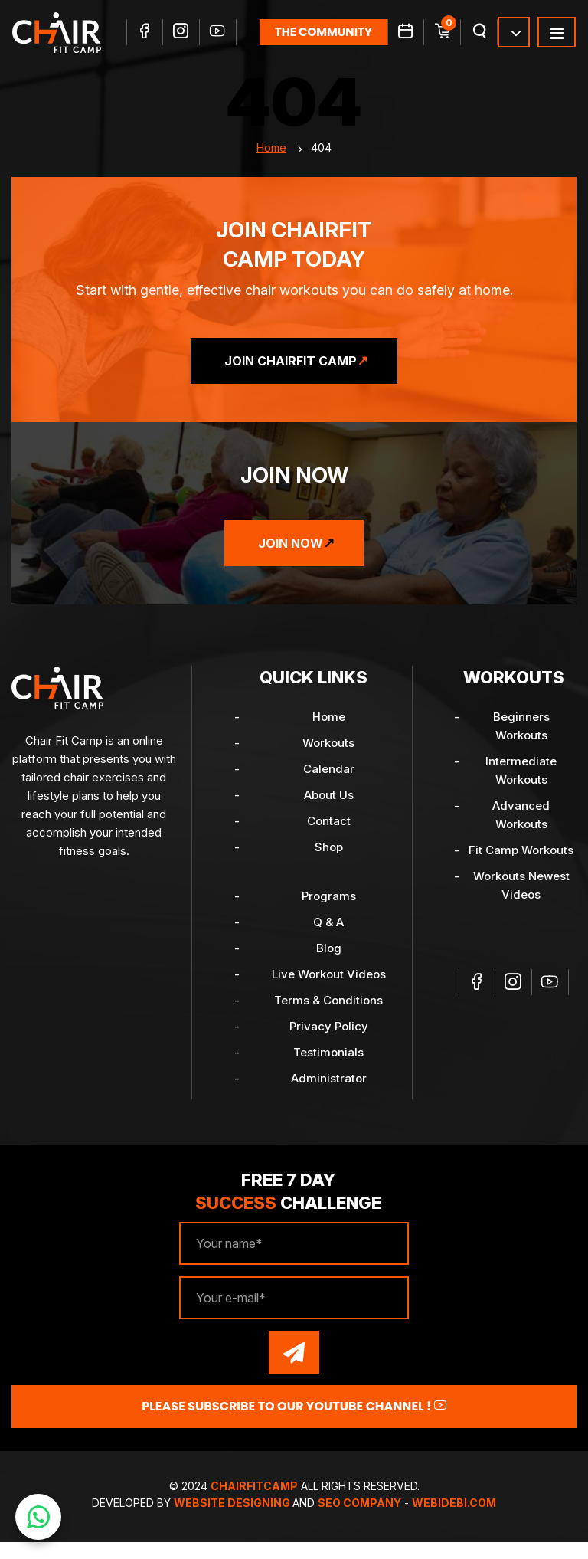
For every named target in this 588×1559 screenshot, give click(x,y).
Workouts (328, 759)
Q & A (328, 939)
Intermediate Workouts (521, 787)
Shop (329, 863)
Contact (329, 837)
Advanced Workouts (521, 831)
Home (271, 164)
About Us (329, 811)
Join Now (290, 560)
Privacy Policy (328, 1043)
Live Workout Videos (329, 991)
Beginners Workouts (521, 742)
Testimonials (328, 1069)
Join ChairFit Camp (290, 377)
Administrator (329, 1095)
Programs (329, 913)
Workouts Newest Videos (521, 902)
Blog (328, 965)
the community (324, 43)
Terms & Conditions (328, 1017)
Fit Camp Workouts (521, 867)
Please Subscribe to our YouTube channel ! (294, 1423)
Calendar (328, 785)
